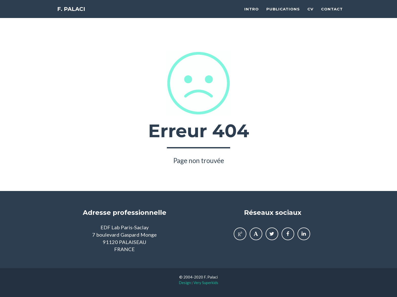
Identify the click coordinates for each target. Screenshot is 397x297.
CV (310, 14)
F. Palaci (73, 15)
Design (185, 282)
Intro (251, 14)
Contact (332, 14)
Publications (283, 14)
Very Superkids (205, 282)
